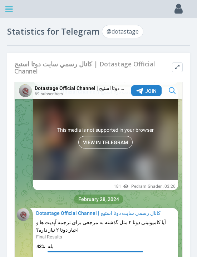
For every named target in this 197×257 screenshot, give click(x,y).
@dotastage (123, 31)
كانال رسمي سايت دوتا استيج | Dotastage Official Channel (84, 68)
